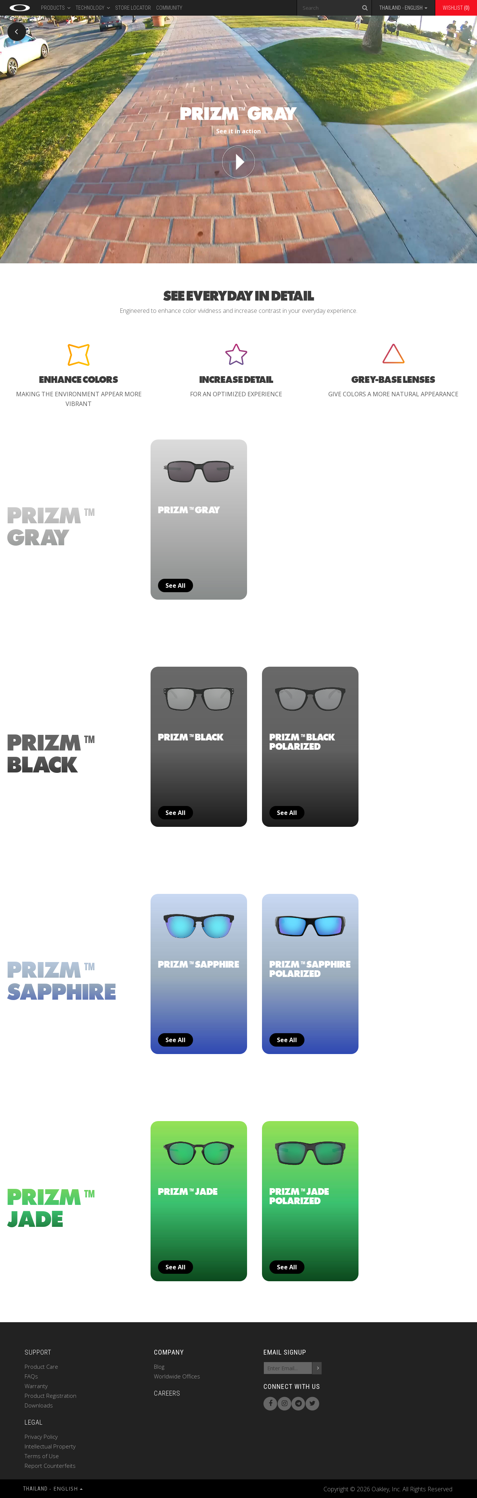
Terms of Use (42, 1456)
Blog (159, 1366)
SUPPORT (38, 1352)
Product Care (41, 1366)
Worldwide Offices (177, 1376)
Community (169, 8)
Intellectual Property (50, 1446)
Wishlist (456, 8)
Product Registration (50, 1395)
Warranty (36, 1386)
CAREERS (167, 1393)
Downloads (39, 1405)
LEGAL (34, 1422)
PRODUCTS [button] (55, 7)
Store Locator (133, 8)
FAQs (31, 1376)
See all (175, 585)
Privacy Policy (41, 1436)
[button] (403, 9)
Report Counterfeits (50, 1465)
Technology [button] (93, 7)
